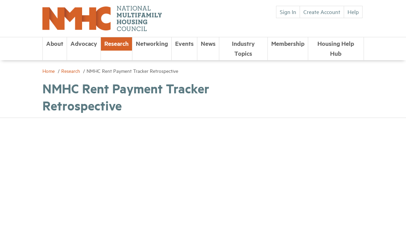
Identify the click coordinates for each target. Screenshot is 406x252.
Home (49, 70)
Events (184, 43)
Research (116, 43)
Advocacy (83, 43)
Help (353, 11)
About (54, 43)
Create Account (321, 11)
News (208, 43)
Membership (287, 43)
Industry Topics (243, 48)
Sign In (288, 11)
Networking (152, 43)
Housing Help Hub (335, 48)
